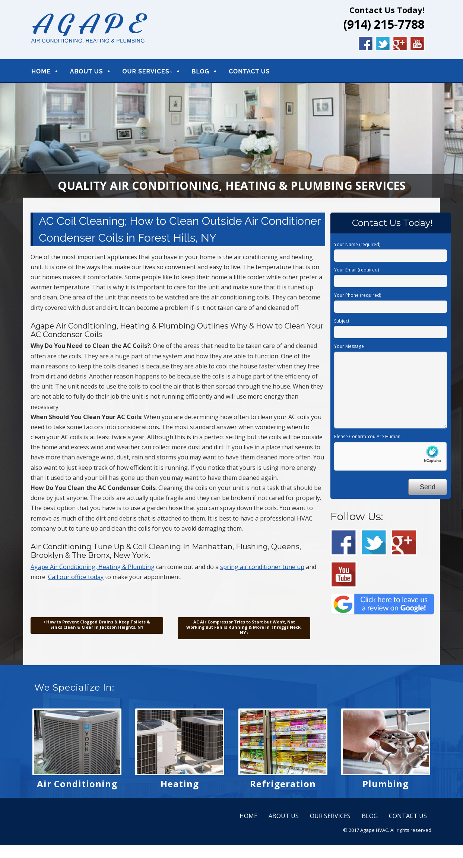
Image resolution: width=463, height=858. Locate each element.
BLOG (201, 71)
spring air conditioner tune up (262, 567)
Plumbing (385, 783)
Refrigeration (283, 783)
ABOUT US (86, 71)
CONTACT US (249, 71)
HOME (40, 71)
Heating (180, 783)
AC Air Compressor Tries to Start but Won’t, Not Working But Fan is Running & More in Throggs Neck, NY (244, 627)
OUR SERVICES (145, 71)
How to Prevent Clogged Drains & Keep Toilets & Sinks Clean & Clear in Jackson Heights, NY (97, 624)
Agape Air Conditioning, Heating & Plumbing (93, 567)
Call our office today (76, 577)
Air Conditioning (77, 783)
